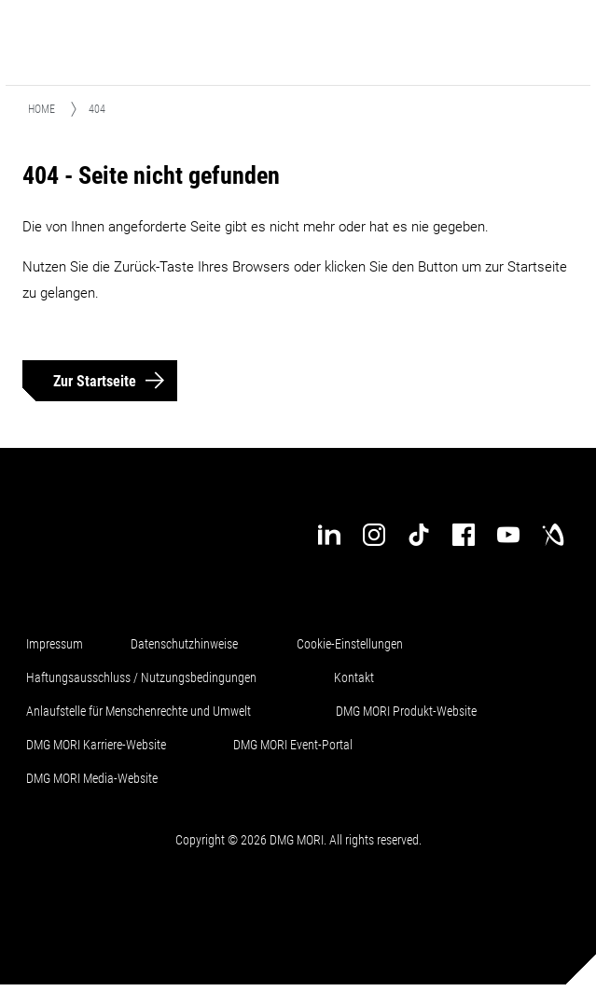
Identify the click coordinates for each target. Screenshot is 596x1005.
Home (41, 109)
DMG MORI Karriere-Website (96, 744)
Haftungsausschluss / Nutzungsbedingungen (141, 677)
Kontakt (354, 677)
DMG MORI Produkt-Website (406, 711)
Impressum (54, 643)
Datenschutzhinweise (184, 643)
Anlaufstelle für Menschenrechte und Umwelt (138, 711)
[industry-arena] (553, 534)
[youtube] (508, 534)
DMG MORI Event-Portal (293, 744)
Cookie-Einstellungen (350, 643)
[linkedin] (329, 534)
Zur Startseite (94, 381)
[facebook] (463, 534)
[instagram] (374, 534)
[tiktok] (418, 534)
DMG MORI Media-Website (92, 778)
